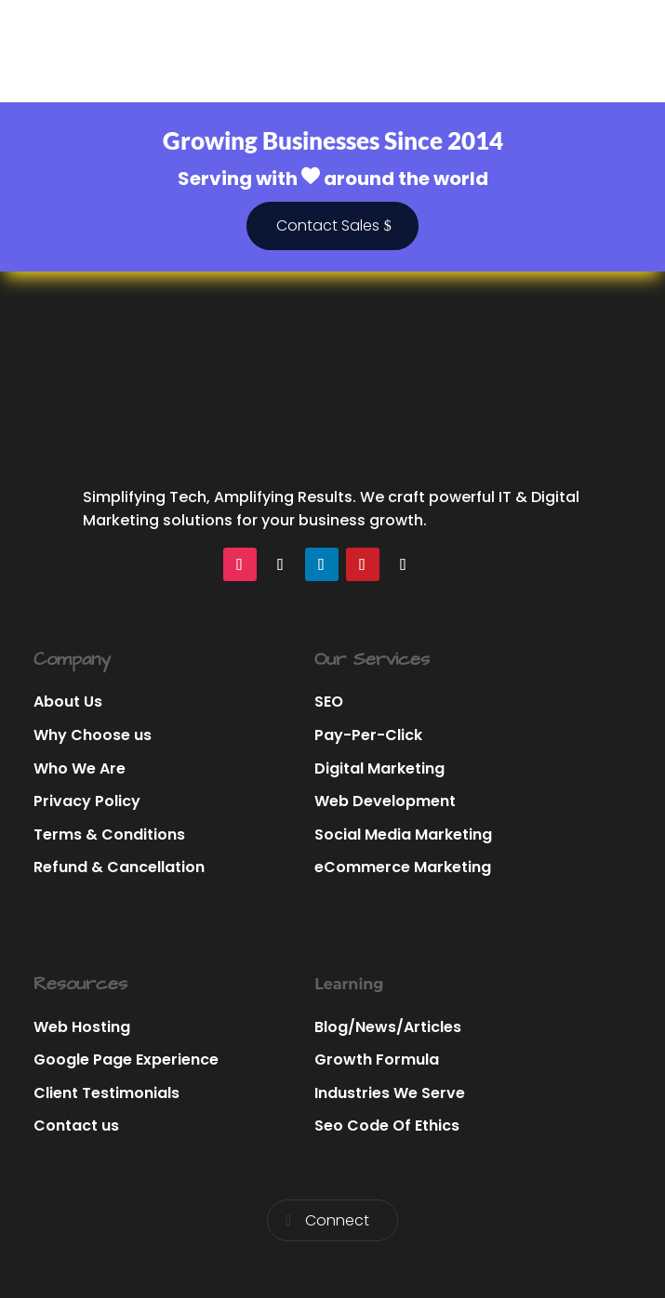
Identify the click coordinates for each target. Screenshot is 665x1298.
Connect (337, 1220)
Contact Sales (327, 225)
